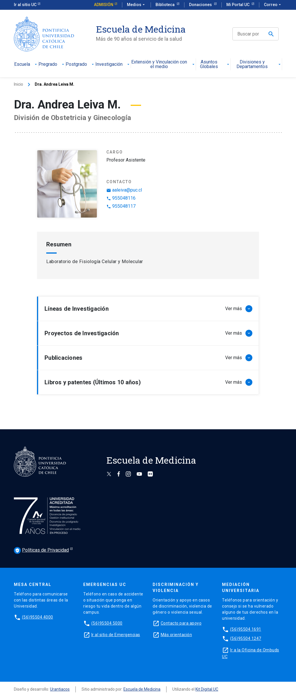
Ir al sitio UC (25, 4)
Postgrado (80, 64)
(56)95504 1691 (245, 629)
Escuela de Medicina (141, 689)
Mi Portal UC (238, 4)
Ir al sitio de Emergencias (115, 634)
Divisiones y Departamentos (259, 64)
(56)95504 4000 (37, 617)
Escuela (26, 64)
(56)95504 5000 (107, 623)
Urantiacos (60, 689)
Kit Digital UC (206, 689)
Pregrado (51, 64)
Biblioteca (165, 4)
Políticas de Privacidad (41, 550)
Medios (136, 5)
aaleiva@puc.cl (124, 190)
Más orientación (176, 634)
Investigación (113, 64)
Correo (273, 5)
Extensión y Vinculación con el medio (163, 64)
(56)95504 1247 (245, 638)
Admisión (103, 4)
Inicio (18, 84)
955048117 (121, 206)
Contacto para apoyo (181, 623)
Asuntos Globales (215, 64)
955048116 (121, 198)
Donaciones (201, 4)
